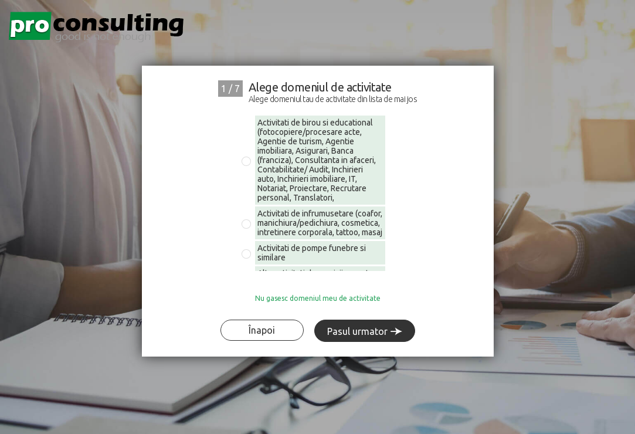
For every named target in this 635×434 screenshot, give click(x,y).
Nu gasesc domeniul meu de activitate (318, 298)
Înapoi (262, 330)
